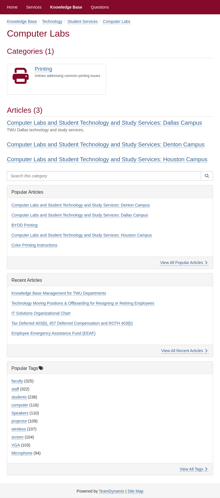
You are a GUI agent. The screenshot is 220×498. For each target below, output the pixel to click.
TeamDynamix (111, 491)
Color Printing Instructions (34, 245)
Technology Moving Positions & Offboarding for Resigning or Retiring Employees (82, 303)
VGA (15, 445)
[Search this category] (104, 176)
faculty (17, 381)
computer (19, 405)
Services (34, 7)
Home (12, 7)
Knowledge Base (66, 7)
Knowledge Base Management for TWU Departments (58, 293)
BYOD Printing (24, 225)
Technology (52, 21)
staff (15, 389)
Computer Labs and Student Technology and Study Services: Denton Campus (106, 144)
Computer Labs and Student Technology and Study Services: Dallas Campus (104, 123)
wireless (18, 429)
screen (17, 437)
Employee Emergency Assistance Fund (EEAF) (53, 333)
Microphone (21, 453)
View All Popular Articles (183, 262)
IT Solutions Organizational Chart (40, 313)
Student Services (82, 21)
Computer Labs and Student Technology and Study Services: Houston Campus (107, 159)
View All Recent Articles (184, 350)
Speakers (19, 413)
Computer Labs (116, 21)
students (19, 397)
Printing (43, 69)
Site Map (135, 491)
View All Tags (193, 469)
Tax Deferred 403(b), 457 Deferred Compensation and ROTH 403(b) (72, 323)
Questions (100, 7)
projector (19, 421)
